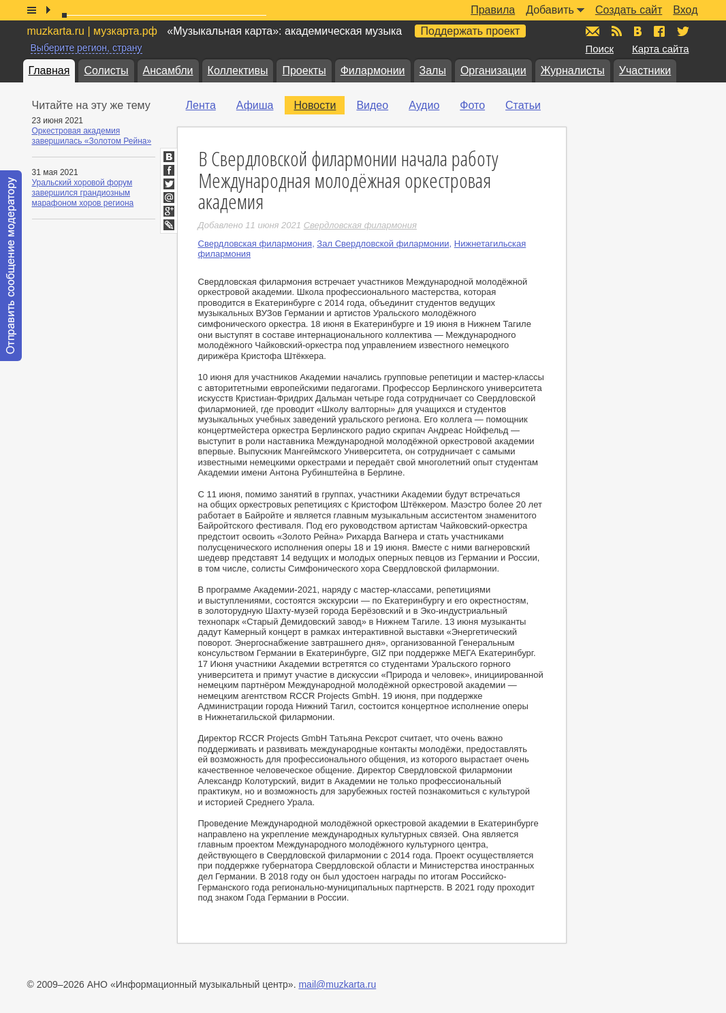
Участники (645, 70)
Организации (493, 70)
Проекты (304, 70)
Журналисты (573, 70)
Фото (472, 105)
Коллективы (238, 70)
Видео (372, 105)
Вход (685, 10)
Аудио (424, 105)
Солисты (106, 70)
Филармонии (373, 70)
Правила (493, 10)
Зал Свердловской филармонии (383, 243)
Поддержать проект (470, 31)
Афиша (255, 105)
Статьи (523, 105)
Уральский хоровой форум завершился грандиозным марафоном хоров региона (83, 193)
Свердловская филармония (255, 243)
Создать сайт (628, 10)
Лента (201, 105)
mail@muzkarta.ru (337, 984)
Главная (49, 70)
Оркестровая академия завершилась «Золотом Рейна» (92, 136)
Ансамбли (168, 70)
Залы (433, 70)
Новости (315, 105)
